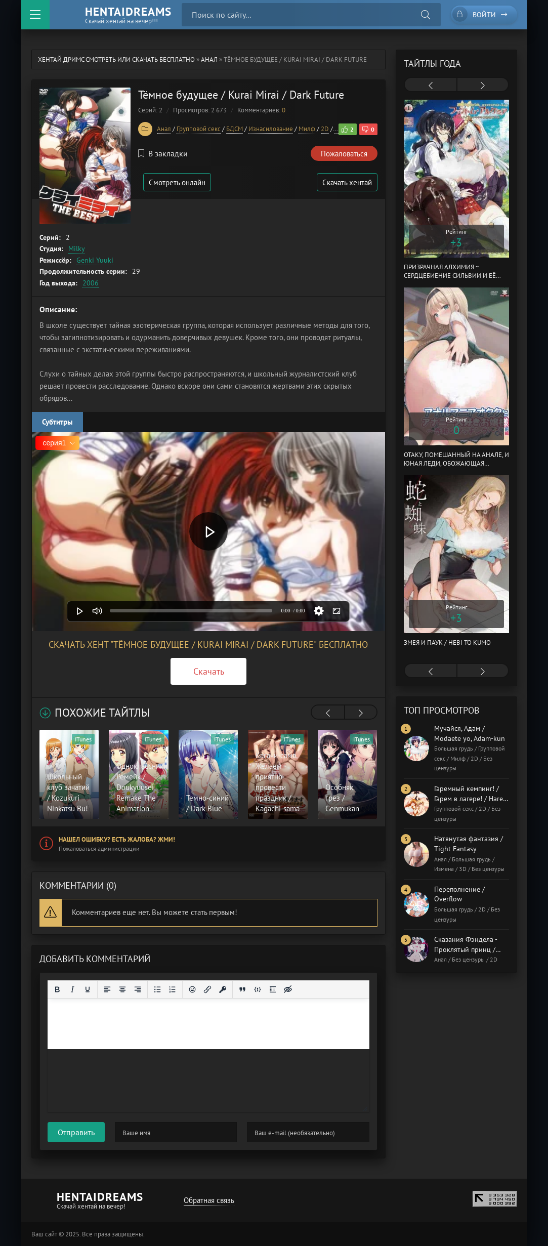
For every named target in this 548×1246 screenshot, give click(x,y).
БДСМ (234, 128)
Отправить (76, 1132)
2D (325, 128)
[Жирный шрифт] (57, 989)
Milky (76, 248)
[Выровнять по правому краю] (137, 989)
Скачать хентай (347, 182)
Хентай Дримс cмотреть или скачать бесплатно (116, 59)
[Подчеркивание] (87, 989)
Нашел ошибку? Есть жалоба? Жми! (117, 839)
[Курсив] (72, 989)
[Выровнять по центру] (122, 989)
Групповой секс (199, 128)
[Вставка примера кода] (257, 989)
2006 (90, 282)
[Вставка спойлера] (272, 989)
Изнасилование (270, 128)
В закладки (163, 153)
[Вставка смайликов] (192, 989)
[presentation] (328, 713)
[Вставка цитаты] (242, 989)
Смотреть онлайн (177, 182)
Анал (209, 59)
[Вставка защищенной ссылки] (222, 989)
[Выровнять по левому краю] (107, 989)
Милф (307, 128)
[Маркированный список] (157, 989)
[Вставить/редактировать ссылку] (207, 989)
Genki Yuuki (94, 260)
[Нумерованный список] (172, 989)
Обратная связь (209, 1200)
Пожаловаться (344, 153)
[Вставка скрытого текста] (288, 989)
